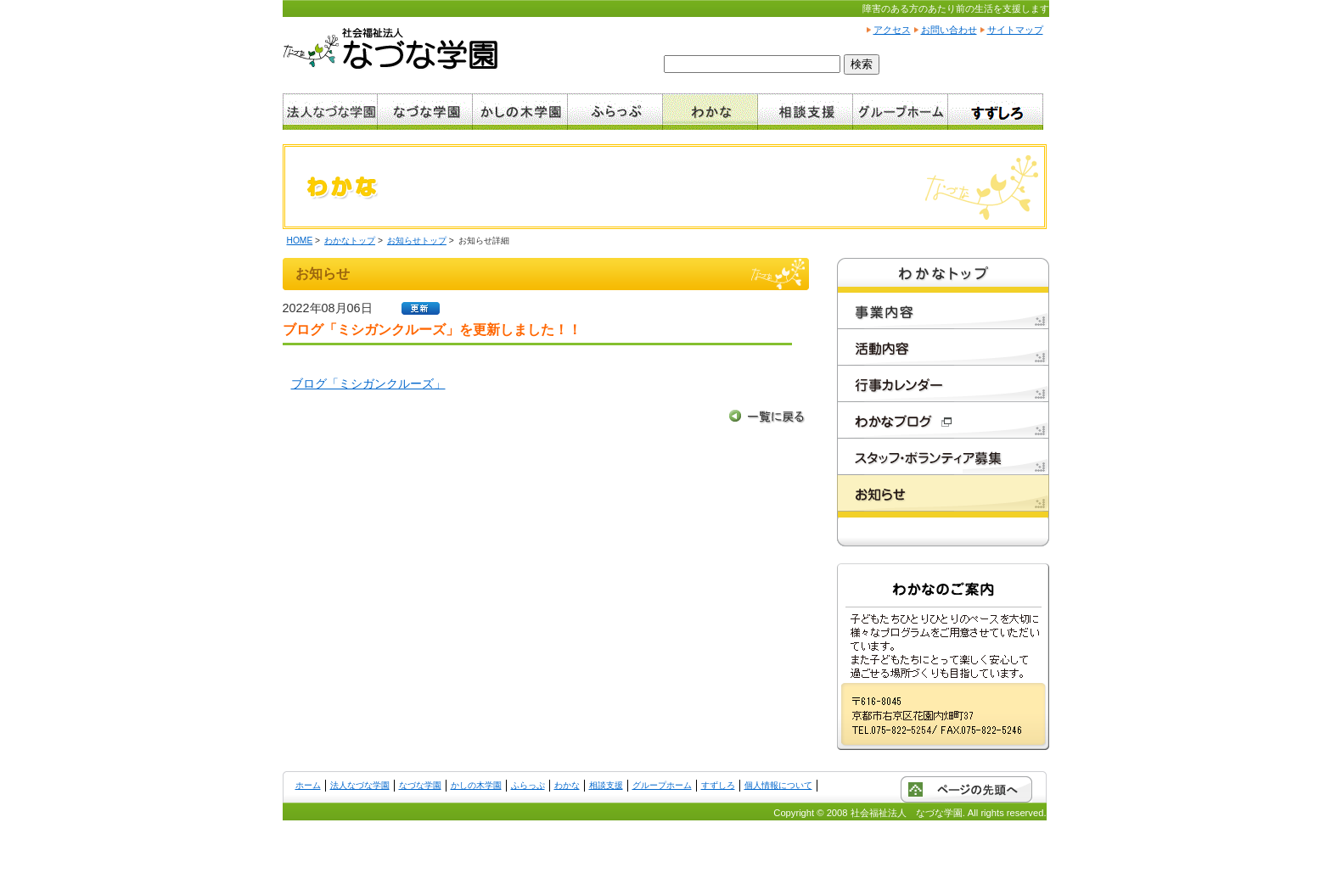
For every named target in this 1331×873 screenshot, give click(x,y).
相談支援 (606, 785)
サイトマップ (1015, 30)
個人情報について (778, 785)
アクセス (892, 30)
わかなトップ (349, 240)
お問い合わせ (949, 30)
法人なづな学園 (360, 785)
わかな (567, 785)
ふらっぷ (528, 785)
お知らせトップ (416, 240)
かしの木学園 (476, 785)
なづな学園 (420, 785)
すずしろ (718, 785)
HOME (300, 240)
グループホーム (662, 785)
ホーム (308, 785)
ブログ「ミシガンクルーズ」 (368, 383)
